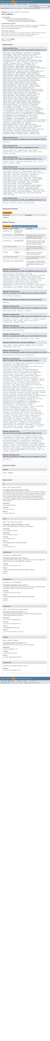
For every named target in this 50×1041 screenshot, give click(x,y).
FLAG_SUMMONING (7, 118)
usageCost (33, 287)
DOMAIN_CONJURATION (33, 72)
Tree (17, 1)
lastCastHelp (17, 151)
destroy (13, 310)
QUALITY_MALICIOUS (8, 127)
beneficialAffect (18, 371)
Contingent (19, 25)
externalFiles (32, 280)
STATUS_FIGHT (23, 173)
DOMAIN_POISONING (18, 92)
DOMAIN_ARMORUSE (30, 68)
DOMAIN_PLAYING (7, 92)
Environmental (27, 25)
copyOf (18, 438)
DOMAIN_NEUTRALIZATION (10, 91)
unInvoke (19, 287)
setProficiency (38, 286)
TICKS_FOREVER (31, 129)
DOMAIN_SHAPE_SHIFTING (10, 97)
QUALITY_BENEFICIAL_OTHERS (28, 124)
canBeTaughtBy (36, 276)
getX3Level (6, 400)
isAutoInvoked (34, 281)
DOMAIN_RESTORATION (34, 94)
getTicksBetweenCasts (9, 397)
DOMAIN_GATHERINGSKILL (10, 84)
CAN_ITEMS (39, 61)
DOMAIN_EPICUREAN (8, 81)
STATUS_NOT (15, 176)
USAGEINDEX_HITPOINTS (21, 132)
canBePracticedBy (26, 276)
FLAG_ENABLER (20, 109)
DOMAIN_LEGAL (17, 87)
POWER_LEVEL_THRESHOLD (24, 123)
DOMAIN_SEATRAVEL (31, 95)
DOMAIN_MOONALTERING (9, 89)
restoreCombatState (9, 418)
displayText (15, 319)
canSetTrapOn (38, 437)
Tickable (21, 26)
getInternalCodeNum (9, 389)
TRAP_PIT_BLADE (22, 202)
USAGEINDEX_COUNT (8, 132)
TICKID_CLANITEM (37, 179)
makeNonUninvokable (32, 283)
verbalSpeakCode (29, 427)
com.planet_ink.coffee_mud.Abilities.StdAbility (16, 18)
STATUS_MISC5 (25, 174)
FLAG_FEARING (29, 109)
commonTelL (26, 380)
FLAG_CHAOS (33, 106)
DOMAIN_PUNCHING (8, 94)
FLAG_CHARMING (7, 107)
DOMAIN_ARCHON (19, 68)
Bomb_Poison (13, 34)
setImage (16, 322)
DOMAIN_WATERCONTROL (9, 103)
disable (35, 438)
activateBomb (26, 435)
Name (14, 320)
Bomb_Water (31, 35)
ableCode (5, 161)
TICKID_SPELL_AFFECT (39, 191)
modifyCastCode (24, 412)
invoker (35, 150)
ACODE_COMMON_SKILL (17, 52)
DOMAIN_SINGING (34, 97)
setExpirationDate (18, 330)
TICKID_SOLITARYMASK (38, 189)
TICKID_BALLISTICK (16, 179)
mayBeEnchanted (7, 284)
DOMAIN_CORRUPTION (8, 74)
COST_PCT (34, 63)
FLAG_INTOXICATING (8, 112)
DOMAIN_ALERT (31, 65)
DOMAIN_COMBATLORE (8, 72)
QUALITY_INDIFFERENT (35, 126)
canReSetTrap (29, 437)
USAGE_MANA (17, 130)
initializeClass (8, 296)
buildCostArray (7, 374)
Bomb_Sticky (23, 35)
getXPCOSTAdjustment (9, 403)
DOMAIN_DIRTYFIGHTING (19, 78)
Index (28, 1)
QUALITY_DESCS (23, 126)
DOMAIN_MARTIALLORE (28, 87)
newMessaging (28, 161)
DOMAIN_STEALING (8, 98)
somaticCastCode (8, 424)
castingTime (41, 278)
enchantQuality (36, 440)
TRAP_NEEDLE (13, 202)
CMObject (12, 25)
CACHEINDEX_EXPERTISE (9, 60)
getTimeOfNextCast (32, 397)
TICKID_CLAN (27, 179)
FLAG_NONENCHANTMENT (39, 113)
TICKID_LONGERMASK (36, 185)
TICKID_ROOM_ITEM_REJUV (10, 189)
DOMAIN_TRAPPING (32, 100)
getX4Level (14, 400)
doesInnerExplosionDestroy (11, 440)
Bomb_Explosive (15, 32)
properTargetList (35, 415)
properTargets (7, 416)
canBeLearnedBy (14, 276)
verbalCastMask (17, 427)
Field (11, 8)
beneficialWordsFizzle (25, 372)
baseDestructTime (37, 435)
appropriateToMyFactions (10, 275)
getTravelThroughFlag (36, 445)
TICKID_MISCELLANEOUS (9, 186)
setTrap (5, 449)
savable (39, 151)
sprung (5, 163)
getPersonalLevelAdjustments (12, 390)
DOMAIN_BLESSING (18, 69)
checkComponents (8, 378)
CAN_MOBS (5, 63)
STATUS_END (14, 173)
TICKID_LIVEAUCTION (24, 185)
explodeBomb (14, 442)
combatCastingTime (21, 280)
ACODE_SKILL (17, 55)
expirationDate (7, 330)
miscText (25, 151)
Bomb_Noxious (42, 32)
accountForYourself (9, 273)
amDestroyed (13, 150)
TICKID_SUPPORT (7, 193)
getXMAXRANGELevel (34, 401)
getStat (17, 338)
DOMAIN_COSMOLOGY (20, 74)
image (21, 319)
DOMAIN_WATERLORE (22, 103)
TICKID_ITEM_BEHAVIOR (9, 183)
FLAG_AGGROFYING (33, 104)
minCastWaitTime (36, 410)
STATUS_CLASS (37, 171)
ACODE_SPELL (33, 55)
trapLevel (11, 163)
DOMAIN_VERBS (16, 101)
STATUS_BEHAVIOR (27, 171)
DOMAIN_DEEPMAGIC (31, 77)
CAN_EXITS (32, 61)
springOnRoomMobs (19, 449)
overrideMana (7, 413)
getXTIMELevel (31, 403)
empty (30, 150)
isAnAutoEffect (7, 151)
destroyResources (26, 438)
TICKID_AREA (6, 179)
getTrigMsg (6, 446)
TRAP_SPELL (31, 202)
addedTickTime (20, 363)
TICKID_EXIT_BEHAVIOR (18, 182)
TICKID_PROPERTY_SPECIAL (32, 186)
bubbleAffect (33, 275)
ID (14, 246)
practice (16, 284)
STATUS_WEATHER (36, 177)
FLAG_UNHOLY (6, 121)
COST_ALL (19, 63)
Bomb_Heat (34, 32)
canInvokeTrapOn (19, 437)
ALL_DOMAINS (14, 58)
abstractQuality (16, 435)
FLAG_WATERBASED (16, 121)
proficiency (32, 151)
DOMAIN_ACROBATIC (20, 65)
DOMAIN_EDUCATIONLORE (9, 80)
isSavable (20, 310)
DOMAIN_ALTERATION (8, 66)
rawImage (19, 320)
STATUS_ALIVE (16, 171)
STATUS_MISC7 (7, 176)
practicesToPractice (37, 413)
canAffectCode (18, 235)
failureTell (6, 384)
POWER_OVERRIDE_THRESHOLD (11, 124)
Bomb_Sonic (35, 34)
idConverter (6, 142)
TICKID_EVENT (7, 182)
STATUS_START (27, 177)
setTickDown (36, 421)
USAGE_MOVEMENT (26, 130)
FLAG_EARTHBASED (36, 107)
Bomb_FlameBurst (26, 32)
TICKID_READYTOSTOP (18, 188)
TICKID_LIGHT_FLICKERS (10, 185)
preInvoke (23, 284)
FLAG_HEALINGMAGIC (8, 110)
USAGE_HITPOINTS (8, 130)
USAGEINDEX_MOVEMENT (9, 133)
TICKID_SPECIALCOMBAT (9, 191)
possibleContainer (17, 413)
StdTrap (9, 40)
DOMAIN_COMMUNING (20, 72)
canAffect (42, 275)
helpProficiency (19, 281)
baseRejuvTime (18, 231)
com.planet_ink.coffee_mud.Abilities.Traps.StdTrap (19, 20)
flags (39, 280)
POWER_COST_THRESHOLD (9, 123)
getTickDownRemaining (39, 395)
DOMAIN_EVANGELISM (20, 81)
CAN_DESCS (25, 61)
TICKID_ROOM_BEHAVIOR (31, 188)
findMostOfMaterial (9, 443)
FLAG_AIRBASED (7, 106)
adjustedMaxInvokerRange (20, 364)
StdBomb (5, 217)
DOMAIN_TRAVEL (7, 101)
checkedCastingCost (9, 280)
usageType (40, 287)
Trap (8, 25)
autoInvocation (23, 275)
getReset (5, 445)
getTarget (21, 392)
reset (35, 161)
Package (8, 1)
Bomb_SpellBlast (6, 35)
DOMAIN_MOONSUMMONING (23, 89)
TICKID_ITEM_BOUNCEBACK (24, 183)
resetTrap (6, 448)
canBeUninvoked (22, 150)
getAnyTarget (20, 384)
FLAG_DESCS (26, 107)
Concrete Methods (31, 226)
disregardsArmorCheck (32, 381)
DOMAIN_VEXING (26, 101)
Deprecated (22, 1)
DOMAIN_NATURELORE (36, 89)
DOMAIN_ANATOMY (19, 66)
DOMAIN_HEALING (34, 84)
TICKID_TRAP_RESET (8, 194)
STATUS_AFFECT (7, 171)
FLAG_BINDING (16, 106)
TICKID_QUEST (7, 188)
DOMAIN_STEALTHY (19, 98)
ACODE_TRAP (38, 57)
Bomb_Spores (15, 35)
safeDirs (40, 161)
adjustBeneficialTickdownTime (35, 363)
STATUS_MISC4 (16, 174)
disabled (12, 161)
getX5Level (22, 400)
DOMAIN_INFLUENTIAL (35, 86)
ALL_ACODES (6, 58)
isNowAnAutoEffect (8, 283)
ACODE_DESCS (28, 52)
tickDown (5, 153)
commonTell (18, 380)
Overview (2, 1)
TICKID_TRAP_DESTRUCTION (33, 193)
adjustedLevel (20, 273)
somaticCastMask (19, 424)
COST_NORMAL (26, 63)
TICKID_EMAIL (35, 180)
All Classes (33, 4)
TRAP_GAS (5, 202)
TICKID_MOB (20, 186)
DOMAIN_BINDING (7, 69)
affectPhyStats (29, 355)
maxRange (36, 319)
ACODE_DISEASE (7, 54)
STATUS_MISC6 (34, 174)
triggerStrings (14, 451)
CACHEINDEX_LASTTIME (23, 60)
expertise (16, 383)
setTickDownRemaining (9, 423)
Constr (16, 8)
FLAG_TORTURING (7, 120)
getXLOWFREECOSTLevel (21, 401)
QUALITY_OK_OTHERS (20, 127)
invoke (27, 281)
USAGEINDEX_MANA (34, 132)
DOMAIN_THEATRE (7, 100)
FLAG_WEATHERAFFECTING (29, 121)
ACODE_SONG (25, 55)
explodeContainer (24, 442)
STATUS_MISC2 (41, 173)
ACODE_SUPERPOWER (8, 57)
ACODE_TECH (18, 57)
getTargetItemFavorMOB (31, 394)
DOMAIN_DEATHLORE (8, 77)
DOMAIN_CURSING (29, 75)
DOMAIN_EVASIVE (31, 81)
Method (20, 8)
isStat (32, 338)
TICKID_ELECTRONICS (24, 180)
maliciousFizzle (8, 410)
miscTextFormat (7, 320)
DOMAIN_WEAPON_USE (33, 103)
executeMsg (6, 442)
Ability (4, 25)
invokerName (19, 161)
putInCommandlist (8, 286)
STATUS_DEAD (6, 173)
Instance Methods (18, 226)
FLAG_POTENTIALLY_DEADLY (10, 116)
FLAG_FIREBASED (38, 109)
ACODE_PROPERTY (7, 55)
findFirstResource (36, 442)
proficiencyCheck (40, 284)
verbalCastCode (7, 427)
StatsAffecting (13, 26)
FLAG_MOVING (6, 113)
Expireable (35, 25)
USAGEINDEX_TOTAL (35, 133)
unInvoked (12, 153)
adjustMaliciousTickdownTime (12, 366)
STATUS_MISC (32, 173)
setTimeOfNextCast (22, 423)
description (6, 319)
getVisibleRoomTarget (20, 398)
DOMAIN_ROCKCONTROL (9, 95)
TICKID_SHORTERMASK (24, 189)
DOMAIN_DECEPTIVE (20, 77)
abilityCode (6, 435)
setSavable (27, 310)
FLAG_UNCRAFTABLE (40, 120)
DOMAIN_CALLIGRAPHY (23, 71)
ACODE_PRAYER (36, 54)
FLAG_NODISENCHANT (26, 113)
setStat (37, 338)
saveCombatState (26, 418)
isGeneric (27, 319)
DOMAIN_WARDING (36, 101)
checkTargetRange (32, 378)
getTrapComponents (23, 445)
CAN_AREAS (18, 61)
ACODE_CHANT (6, 52)
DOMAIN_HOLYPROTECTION (10, 86)
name (15, 256)
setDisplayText (7, 322)
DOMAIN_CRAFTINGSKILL (33, 74)
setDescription (33, 320)
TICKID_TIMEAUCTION (19, 193)
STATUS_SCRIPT (17, 177)
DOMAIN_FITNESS (19, 83)
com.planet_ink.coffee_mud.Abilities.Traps (18, 12)
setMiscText (32, 448)
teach (14, 287)
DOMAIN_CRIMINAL (19, 75)
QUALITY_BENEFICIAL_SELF (10, 126)
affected (5, 150)
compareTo (42, 380)
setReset (39, 448)
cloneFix (41, 378)
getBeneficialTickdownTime (11, 387)
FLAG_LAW (17, 112)
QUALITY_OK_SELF (32, 127)
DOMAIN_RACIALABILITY (20, 94)
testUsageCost (12, 426)
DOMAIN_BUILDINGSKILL (9, 71)
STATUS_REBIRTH (7, 177)
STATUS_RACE (32, 176)
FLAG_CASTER (25, 106)
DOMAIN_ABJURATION (8, 65)
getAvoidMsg (33, 443)
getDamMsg (42, 443)
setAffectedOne (28, 286)
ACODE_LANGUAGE (17, 54)
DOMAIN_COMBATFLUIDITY (37, 71)
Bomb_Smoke (28, 34)
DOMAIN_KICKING (7, 87)
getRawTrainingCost (28, 390)
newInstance (17, 296)
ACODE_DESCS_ (37, 52)
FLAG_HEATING (19, 110)
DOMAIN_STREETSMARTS (31, 98)
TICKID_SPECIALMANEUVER (24, 191)
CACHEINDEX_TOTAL (8, 61)
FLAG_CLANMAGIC (17, 107)
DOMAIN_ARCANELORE (8, 68)
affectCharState (8, 355)
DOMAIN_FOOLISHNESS (31, 83)
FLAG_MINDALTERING (27, 112)
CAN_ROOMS (12, 63)
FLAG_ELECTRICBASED (9, 109)
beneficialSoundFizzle (32, 371)
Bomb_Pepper (5, 34)
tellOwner (34, 449)
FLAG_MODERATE (38, 112)
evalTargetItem (7, 383)
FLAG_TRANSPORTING (28, 120)
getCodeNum (24, 387)
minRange (42, 319)
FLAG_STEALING (33, 116)
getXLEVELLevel (30, 400)
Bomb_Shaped (20, 34)
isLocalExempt (26, 446)
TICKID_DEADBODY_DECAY (10, 180)
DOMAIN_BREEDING (29, 69)
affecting (29, 273)
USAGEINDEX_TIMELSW (22, 133)
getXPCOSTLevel (21, 403)
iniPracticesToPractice (10, 406)
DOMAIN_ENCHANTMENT (23, 80)
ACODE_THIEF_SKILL (28, 57)
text (39, 449)
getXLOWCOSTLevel (8, 401)
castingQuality (32, 278)
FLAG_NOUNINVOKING (19, 115)
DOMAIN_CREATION (8, 75)
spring (11, 449)
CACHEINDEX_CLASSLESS (25, 58)
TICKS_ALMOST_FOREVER (19, 129)
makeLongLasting (20, 283)
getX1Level (31, 398)
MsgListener (5, 26)
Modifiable (42, 25)
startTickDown (7, 287)
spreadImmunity (29, 424)
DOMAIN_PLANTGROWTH (37, 91)
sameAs (26, 320)
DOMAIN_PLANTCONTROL (24, 91)
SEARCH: (32, 6)
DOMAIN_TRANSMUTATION (19, 100)
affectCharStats (19, 355)
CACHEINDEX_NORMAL (36, 60)
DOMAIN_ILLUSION (23, 86)
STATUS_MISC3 (7, 174)
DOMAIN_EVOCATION (8, 83)
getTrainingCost (8, 281)
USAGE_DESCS (40, 129)
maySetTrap (35, 446)
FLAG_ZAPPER (41, 121)
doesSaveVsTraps (25, 440)
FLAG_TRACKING (17, 120)
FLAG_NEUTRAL (15, 113)
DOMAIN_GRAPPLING (23, 84)
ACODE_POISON (27, 54)
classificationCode (9, 438)
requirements (18, 286)
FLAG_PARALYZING (31, 115)
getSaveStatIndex (8, 338)
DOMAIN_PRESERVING (30, 92)
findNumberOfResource (22, 443)
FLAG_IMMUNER (35, 110)
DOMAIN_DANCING (40, 75)
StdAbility (35, 147)
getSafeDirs (13, 445)
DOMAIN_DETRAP (7, 78)
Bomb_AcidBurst (6, 32)
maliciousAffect (32, 409)
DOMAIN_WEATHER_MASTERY (10, 104)
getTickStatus (21, 397)
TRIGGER (17, 163)
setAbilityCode (14, 448)
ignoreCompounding (21, 404)
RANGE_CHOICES (7, 129)
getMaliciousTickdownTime (24, 389)
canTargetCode (18, 240)
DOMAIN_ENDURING (35, 80)
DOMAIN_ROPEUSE (20, 95)
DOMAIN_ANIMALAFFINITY (32, 66)
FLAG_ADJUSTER (23, 104)
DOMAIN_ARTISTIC (41, 68)
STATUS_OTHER (24, 176)
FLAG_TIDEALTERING (31, 118)
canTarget (16, 278)
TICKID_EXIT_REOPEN (32, 182)
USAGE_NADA (35, 130)
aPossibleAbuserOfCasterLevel (12, 369)
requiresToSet (18, 261)
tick (43, 449)
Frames (19, 4)
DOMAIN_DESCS (42, 77)
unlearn (26, 287)
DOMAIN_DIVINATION (32, 78)
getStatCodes (24, 338)
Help (31, 1)
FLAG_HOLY (27, 110)
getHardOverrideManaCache (36, 387)
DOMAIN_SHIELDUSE (23, 97)
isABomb (16, 252)
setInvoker (24, 448)
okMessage (42, 446)
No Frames (24, 4)
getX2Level (39, 398)
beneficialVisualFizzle (10, 372)
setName (22, 322)
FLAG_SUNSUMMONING (18, 118)
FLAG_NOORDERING (8, 115)
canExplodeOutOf (8, 437)
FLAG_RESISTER (23, 116)
